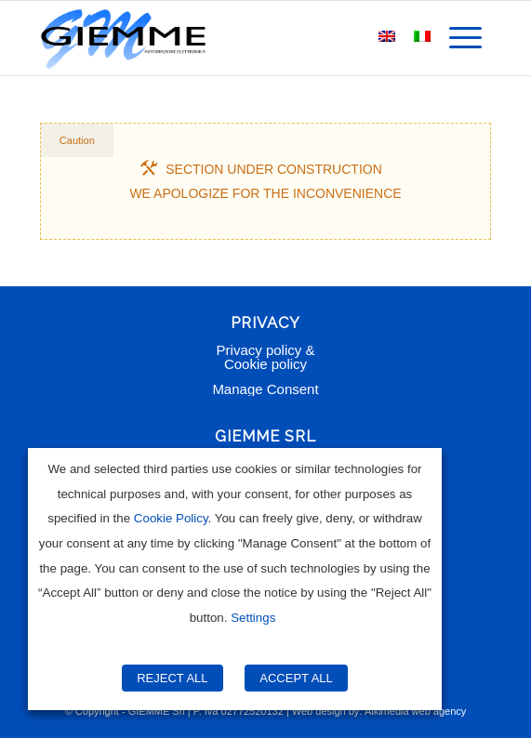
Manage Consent (265, 389)
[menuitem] (465, 38)
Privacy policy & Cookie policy (266, 357)
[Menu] (465, 38)
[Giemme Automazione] (220, 38)
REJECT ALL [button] (172, 678)
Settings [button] (253, 618)
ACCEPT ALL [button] (296, 678)
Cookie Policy (171, 518)
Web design (319, 711)
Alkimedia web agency (415, 711)
